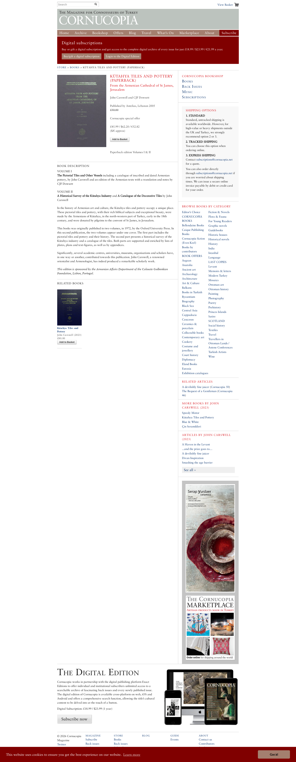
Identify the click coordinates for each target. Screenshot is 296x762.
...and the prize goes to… (197, 448)
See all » (190, 470)
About (209, 33)
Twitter (61, 744)
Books (74, 67)
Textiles (213, 330)
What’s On (165, 33)
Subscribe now (74, 718)
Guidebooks (215, 230)
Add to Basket (119, 139)
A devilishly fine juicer (195, 386)
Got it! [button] (274, 754)
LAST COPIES (217, 262)
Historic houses (217, 234)
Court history (190, 355)
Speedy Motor (190, 412)
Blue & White (190, 421)
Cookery (187, 341)
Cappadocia (189, 314)
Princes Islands (217, 311)
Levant (212, 266)
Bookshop (100, 33)
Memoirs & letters (219, 271)
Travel (146, 33)
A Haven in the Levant (196, 444)
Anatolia (187, 265)
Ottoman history (218, 289)
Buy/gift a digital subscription (81, 56)
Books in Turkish (192, 292)
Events (174, 739)
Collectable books (193, 332)
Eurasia (186, 368)
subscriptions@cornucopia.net (214, 159)
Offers (118, 33)
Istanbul (213, 252)
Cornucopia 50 (220, 386)
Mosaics (213, 280)
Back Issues (192, 86)
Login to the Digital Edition (122, 56)
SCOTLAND (216, 320)
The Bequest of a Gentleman (199, 391)
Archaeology (190, 274)
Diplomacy (188, 359)
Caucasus (188, 319)
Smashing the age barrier (197, 462)
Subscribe (229, 33)
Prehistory (214, 307)
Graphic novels (217, 225)
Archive (81, 33)
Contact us (205, 739)
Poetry (212, 302)
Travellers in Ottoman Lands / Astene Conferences (220, 343)
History (213, 243)
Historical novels (218, 239)
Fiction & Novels (219, 212)
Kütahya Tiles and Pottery (198, 417)
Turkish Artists (217, 351)
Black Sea (188, 305)
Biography (188, 301)
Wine (211, 356)
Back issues (92, 743)
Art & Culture (191, 283)
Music (187, 91)
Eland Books (189, 364)
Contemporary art (193, 337)
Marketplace (189, 33)
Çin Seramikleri (191, 426)
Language (214, 257)
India (211, 248)
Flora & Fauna (217, 216)
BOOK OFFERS (192, 255)
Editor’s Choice (191, 212)
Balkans (187, 287)
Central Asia (189, 310)
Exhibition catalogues (195, 373)
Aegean (186, 260)
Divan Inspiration (193, 458)
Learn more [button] (131, 755)
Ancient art (189, 269)
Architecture (189, 278)
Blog (132, 33)
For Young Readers (220, 221)
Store (61, 67)
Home (64, 33)
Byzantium (188, 296)
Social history (216, 325)
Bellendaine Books (193, 225)
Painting (213, 293)
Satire (212, 316)
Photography (216, 298)
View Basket (225, 4)
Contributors (206, 743)
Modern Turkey (217, 275)
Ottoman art (216, 284)
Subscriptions (194, 97)
